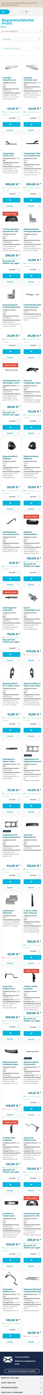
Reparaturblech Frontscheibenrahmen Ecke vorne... (32, 230)
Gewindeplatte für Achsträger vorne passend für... (11, 382)
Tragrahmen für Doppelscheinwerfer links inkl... (32, 760)
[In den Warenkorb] (11, 124)
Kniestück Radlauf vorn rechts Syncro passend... (9, 987)
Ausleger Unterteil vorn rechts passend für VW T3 (31, 79)
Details (13, 130)
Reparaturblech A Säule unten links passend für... (32, 684)
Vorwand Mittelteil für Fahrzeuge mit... (31, 836)
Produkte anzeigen (21, 48)
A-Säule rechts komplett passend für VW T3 (31, 987)
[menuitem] (31, 11)
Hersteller (7, 39)
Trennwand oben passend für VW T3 (32, 1214)
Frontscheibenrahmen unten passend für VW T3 (32, 306)
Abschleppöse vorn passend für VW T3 (11, 533)
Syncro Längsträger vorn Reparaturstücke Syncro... (32, 609)
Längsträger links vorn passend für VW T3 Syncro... (32, 154)
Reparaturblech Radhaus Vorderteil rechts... (32, 457)
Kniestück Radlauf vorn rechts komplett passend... (10, 1290)
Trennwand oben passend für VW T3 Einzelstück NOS (11, 230)
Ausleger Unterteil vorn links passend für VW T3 (11, 79)
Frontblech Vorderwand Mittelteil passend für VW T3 (11, 1214)
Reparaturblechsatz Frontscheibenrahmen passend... (32, 1290)
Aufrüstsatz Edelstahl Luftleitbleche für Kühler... (11, 912)
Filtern (3, 27)
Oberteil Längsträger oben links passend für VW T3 (32, 382)
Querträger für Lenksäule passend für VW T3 (10, 609)
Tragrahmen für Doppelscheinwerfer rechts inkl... (11, 836)
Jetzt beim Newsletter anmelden (22, 1371)
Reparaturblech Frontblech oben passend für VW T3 (10, 1063)
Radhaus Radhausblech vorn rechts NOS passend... (31, 533)
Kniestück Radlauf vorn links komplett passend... (31, 1139)
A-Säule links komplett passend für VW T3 (10, 1139)
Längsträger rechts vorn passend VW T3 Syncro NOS (10, 154)
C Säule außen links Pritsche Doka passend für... (30, 912)
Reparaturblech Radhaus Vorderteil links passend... (10, 457)
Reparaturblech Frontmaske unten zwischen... (32, 1063)
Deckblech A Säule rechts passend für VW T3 (10, 760)
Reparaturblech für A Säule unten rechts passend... (11, 684)
